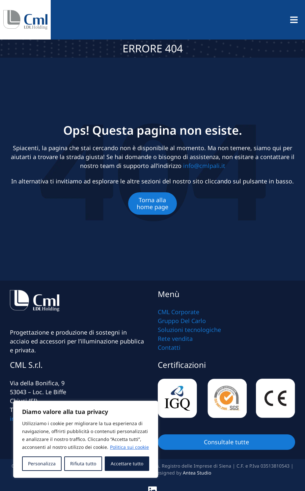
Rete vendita (175, 338)
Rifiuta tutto (83, 463)
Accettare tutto (127, 463)
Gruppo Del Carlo (182, 321)
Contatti (169, 347)
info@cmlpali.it (204, 166)
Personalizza (42, 463)
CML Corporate (178, 312)
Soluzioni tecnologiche (189, 330)
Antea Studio (197, 473)
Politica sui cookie (129, 447)
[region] (85, 439)
